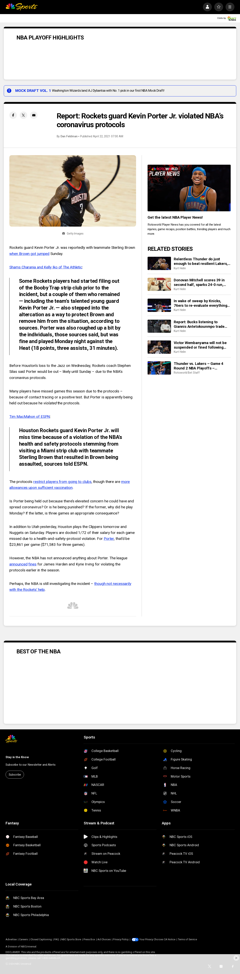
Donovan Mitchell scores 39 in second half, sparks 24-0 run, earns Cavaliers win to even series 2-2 (199, 282)
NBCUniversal (28, 946)
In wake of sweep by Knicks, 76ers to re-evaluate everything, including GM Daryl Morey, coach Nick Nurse (201, 303)
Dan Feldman (69, 136)
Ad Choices (104, 939)
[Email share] (33, 115)
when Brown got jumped (29, 253)
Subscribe (15, 774)
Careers (23, 939)
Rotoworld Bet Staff (187, 372)
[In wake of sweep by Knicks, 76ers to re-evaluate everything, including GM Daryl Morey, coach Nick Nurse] (159, 305)
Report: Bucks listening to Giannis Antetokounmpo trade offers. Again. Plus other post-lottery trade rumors (199, 324)
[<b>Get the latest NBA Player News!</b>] (189, 188)
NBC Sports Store (71, 939)
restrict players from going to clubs (62, 481)
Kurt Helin (180, 268)
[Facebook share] (13, 115)
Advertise (11, 939)
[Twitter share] (23, 115)
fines (32, 564)
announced (18, 564)
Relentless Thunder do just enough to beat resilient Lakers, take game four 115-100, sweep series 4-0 (201, 261)
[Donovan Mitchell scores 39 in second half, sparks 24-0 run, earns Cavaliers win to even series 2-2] (159, 284)
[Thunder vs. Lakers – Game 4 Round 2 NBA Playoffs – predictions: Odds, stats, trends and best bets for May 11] (159, 368)
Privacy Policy (121, 939)
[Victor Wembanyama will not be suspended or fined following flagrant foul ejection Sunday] (159, 347)
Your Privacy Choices (151, 939)
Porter (109, 538)
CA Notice (170, 939)
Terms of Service (187, 939)
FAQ (56, 939)
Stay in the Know (17, 757)
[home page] (21, 7)
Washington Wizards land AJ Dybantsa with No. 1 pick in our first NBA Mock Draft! (108, 90)
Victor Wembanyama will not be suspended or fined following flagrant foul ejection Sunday (200, 345)
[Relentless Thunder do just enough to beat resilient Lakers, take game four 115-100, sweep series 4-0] (159, 263)
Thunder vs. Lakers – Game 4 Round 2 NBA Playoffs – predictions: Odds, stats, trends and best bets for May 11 (200, 365)
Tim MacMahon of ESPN (29, 416)
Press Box (89, 939)
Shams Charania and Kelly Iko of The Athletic (45, 267)
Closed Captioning (41, 939)
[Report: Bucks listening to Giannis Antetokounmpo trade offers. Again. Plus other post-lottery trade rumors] (159, 326)
